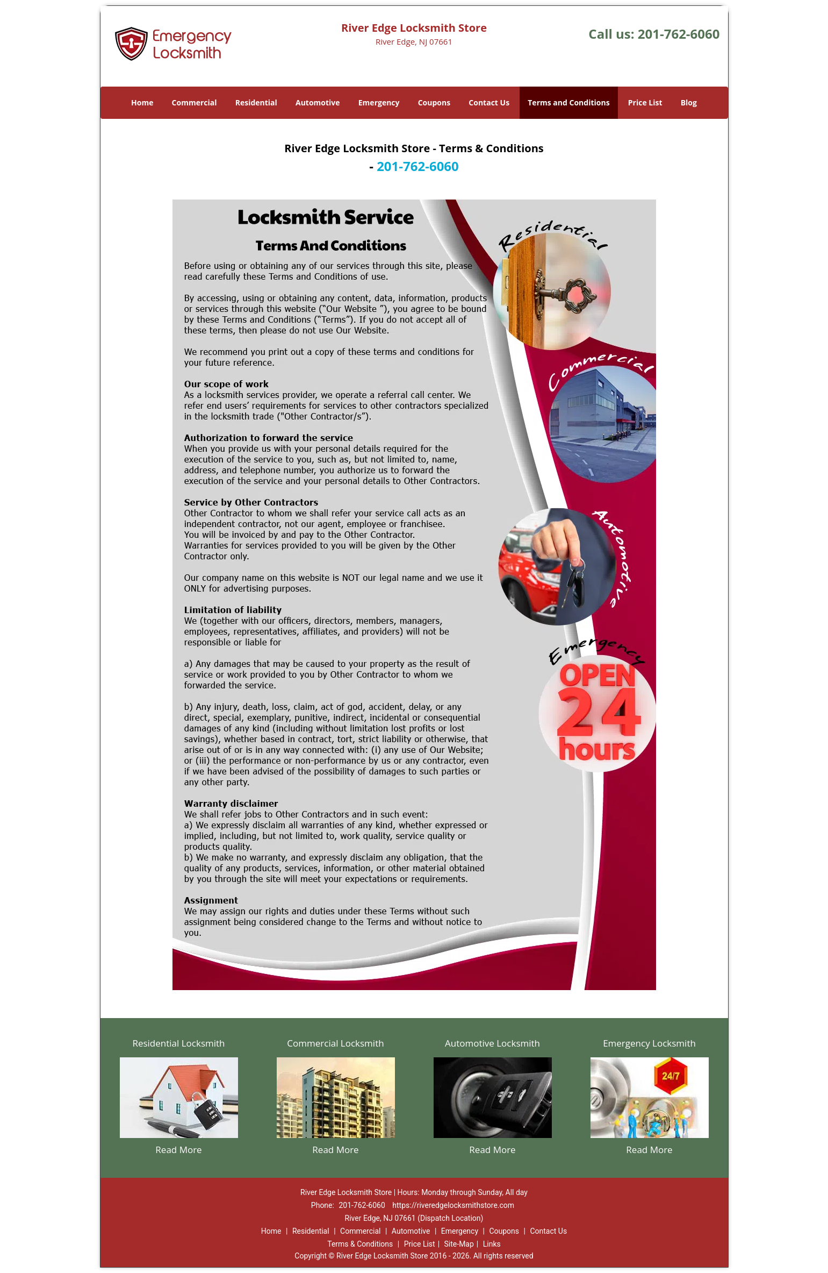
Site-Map (459, 1244)
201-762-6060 (679, 33)
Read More (178, 1149)
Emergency (379, 102)
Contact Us (489, 102)
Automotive (318, 102)
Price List (645, 102)
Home (142, 102)
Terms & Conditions (360, 1244)
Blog (689, 102)
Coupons (434, 102)
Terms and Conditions (568, 102)
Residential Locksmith (178, 1043)
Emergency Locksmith (649, 1043)
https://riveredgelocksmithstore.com (453, 1205)
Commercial (194, 102)
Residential (256, 102)
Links (492, 1244)
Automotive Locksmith (492, 1043)
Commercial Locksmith (335, 1043)
